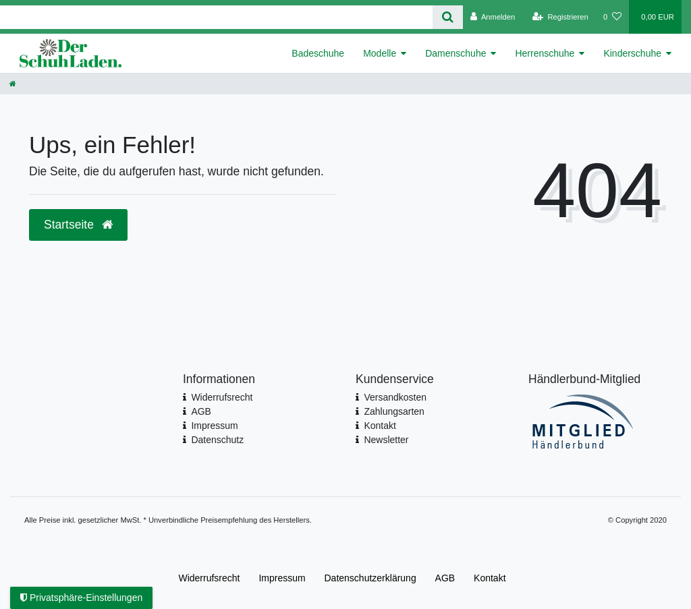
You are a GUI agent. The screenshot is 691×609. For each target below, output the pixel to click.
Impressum (214, 425)
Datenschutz (217, 439)
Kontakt (379, 425)
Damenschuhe (455, 53)
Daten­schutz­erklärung (370, 578)
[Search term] (216, 17)
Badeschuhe (318, 53)
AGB (201, 411)
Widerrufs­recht (209, 578)
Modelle (379, 53)
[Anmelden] (493, 17)
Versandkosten (395, 397)
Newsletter (386, 439)
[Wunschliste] (612, 17)
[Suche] (448, 17)
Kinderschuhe (632, 53)
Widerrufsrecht (221, 397)
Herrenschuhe (544, 53)
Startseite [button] (78, 224)
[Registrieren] (560, 17)
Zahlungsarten (394, 411)
